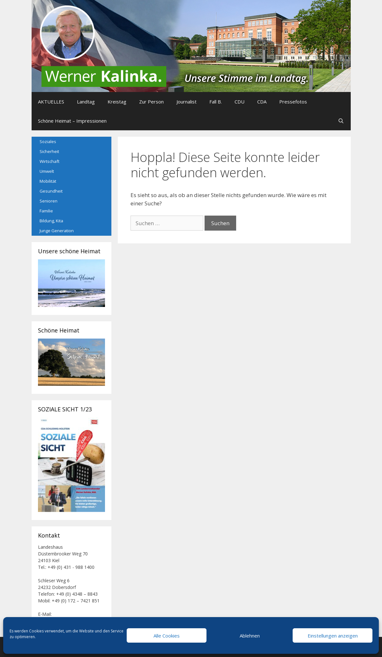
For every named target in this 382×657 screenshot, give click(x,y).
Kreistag (117, 101)
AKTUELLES (51, 101)
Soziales (48, 141)
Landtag (86, 101)
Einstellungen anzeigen (333, 635)
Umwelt (47, 171)
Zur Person (151, 101)
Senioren (48, 201)
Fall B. (215, 101)
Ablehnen (250, 635)
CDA (261, 101)
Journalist (186, 101)
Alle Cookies (167, 635)
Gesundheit (51, 191)
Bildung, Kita (51, 221)
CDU (239, 101)
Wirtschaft (49, 161)
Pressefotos (293, 101)
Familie (46, 211)
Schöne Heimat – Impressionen (72, 121)
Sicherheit (49, 151)
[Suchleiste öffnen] (341, 120)
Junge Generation (57, 230)
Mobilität (48, 181)
